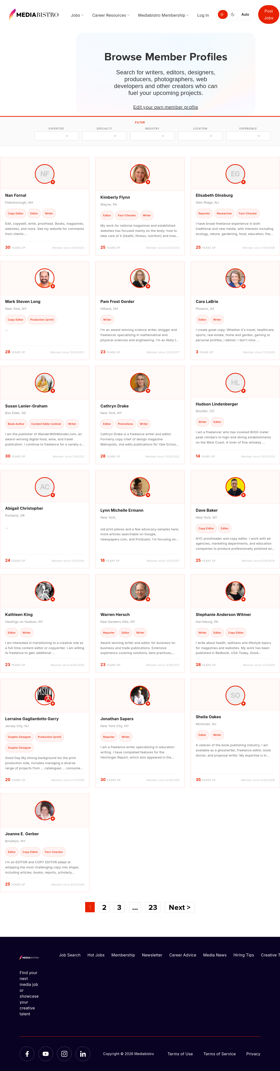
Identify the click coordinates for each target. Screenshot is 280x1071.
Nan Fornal (15, 195)
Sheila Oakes (208, 716)
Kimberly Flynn (115, 197)
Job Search (70, 955)
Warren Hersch (115, 614)
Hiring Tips (243, 955)
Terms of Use (180, 1053)
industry (152, 128)
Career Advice (182, 955)
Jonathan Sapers (116, 718)
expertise (56, 128)
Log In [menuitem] (203, 15)
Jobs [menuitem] (75, 15)
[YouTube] (45, 1053)
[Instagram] (64, 1053)
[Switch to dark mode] (234, 14)
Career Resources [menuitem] (109, 15)
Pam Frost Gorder (117, 301)
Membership (123, 955)
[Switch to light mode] (223, 14)
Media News (215, 955)
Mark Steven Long (22, 301)
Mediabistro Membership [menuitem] (161, 15)
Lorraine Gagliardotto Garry (32, 718)
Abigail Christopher (24, 508)
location (200, 128)
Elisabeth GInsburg (214, 195)
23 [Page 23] (152, 907)
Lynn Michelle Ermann (121, 510)
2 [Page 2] (104, 907)
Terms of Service (219, 1053)
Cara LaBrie (207, 301)
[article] (44, 206)
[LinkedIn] (83, 1053)
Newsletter (152, 955)
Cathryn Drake (114, 406)
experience (248, 128)
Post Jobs (268, 14)
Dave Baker (207, 510)
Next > (179, 907)
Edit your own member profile (165, 106)
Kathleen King (19, 614)
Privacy (253, 1053)
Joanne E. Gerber (22, 833)
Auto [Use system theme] (245, 14)
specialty (104, 128)
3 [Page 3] (119, 907)
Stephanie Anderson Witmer (223, 614)
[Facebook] (27, 1053)
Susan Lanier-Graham (26, 406)
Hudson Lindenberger (217, 404)
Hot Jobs (96, 955)
